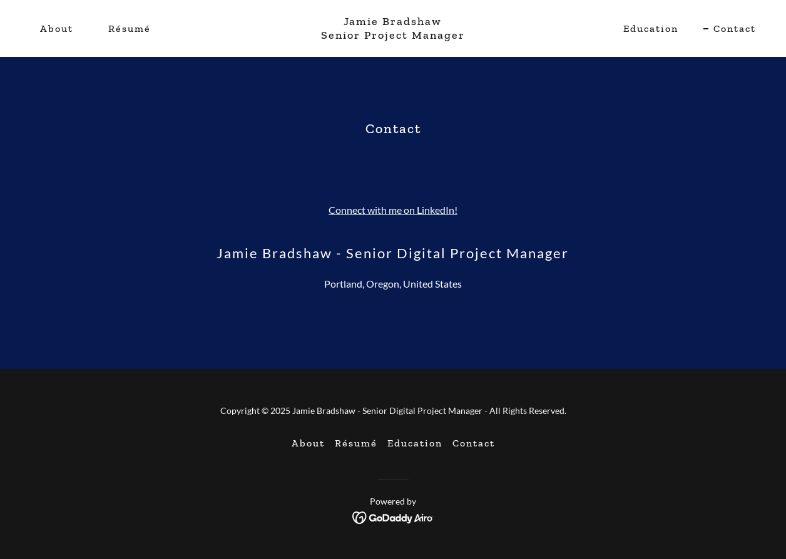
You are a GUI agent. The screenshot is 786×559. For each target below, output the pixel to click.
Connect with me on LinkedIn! (393, 210)
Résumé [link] (129, 28)
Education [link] (650, 28)
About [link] (56, 28)
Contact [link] (734, 28)
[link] (393, 35)
